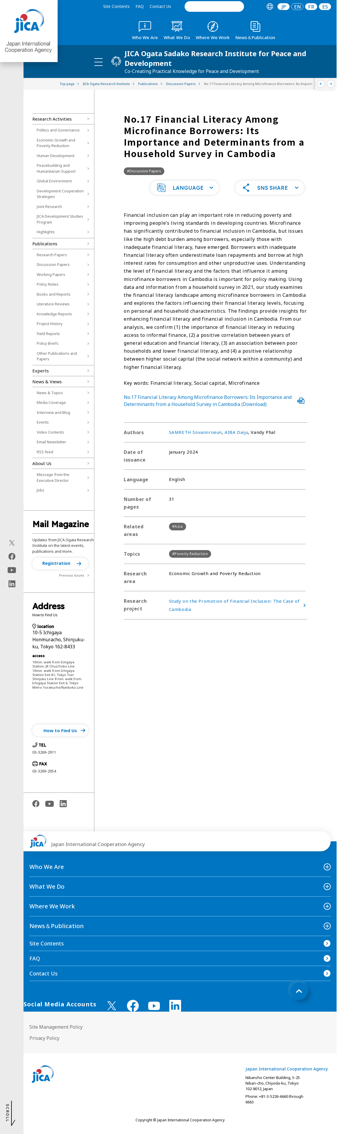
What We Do (46, 886)
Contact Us (160, 6)
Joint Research (49, 206)
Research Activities (52, 119)
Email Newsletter (51, 441)
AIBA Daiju (236, 432)
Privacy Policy (44, 1038)
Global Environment (54, 181)
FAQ (140, 6)
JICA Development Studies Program (60, 219)
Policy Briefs (47, 343)
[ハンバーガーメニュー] (98, 61)
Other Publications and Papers (57, 356)
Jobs (40, 490)
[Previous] (321, 84)
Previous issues (71, 575)
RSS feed (45, 451)
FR (311, 6)
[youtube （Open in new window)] (154, 1006)
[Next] (331, 84)
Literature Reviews (53, 304)
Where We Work (52, 906)
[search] (214, 6)
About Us (41, 463)
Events (43, 422)
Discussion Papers (53, 264)
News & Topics (50, 392)
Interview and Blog (53, 412)
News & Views (47, 381)
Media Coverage (51, 402)
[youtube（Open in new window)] (12, 570)
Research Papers (52, 254)
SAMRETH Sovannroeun (195, 432)
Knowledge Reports (54, 314)
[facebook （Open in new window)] (133, 1006)
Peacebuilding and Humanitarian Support (56, 168)
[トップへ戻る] (299, 991)
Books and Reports (54, 294)
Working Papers (51, 274)
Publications (44, 244)
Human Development (55, 155)
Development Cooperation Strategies (60, 193)
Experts (40, 371)
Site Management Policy (56, 1027)
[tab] (270, 6)
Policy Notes (47, 284)
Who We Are (46, 867)
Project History (50, 323)
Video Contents (50, 432)
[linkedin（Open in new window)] (12, 583)
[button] (60, 564)
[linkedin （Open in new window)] (175, 1006)
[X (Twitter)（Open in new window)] (12, 543)
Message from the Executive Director (53, 477)
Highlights (46, 231)
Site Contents (116, 6)
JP (283, 6)
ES (325, 6)
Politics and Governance (58, 130)
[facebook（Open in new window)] (12, 556)
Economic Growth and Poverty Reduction (56, 143)
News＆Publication (56, 926)
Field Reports (48, 333)
